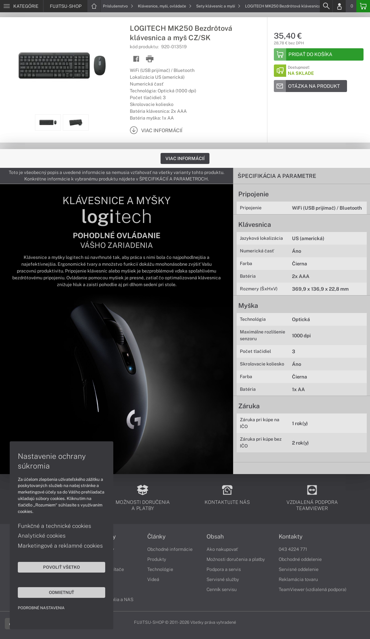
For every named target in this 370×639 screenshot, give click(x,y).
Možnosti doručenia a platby (236, 559)
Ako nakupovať (222, 549)
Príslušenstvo (118, 6)
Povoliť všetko (61, 567)
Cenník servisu (222, 589)
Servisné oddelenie (299, 569)
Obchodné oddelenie (300, 559)
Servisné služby (223, 579)
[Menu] (21, 6)
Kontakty (291, 537)
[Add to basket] (319, 54)
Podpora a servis (224, 569)
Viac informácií (185, 158)
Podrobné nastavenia (41, 608)
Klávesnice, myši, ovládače (165, 6)
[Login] (339, 6)
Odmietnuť (61, 592)
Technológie (160, 569)
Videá (153, 579)
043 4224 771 (293, 549)
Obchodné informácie (170, 549)
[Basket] (363, 6)
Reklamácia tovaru (298, 579)
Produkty (156, 559)
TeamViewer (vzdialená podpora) (312, 589)
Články (156, 537)
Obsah (215, 537)
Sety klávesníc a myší (218, 6)
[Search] (326, 6)
